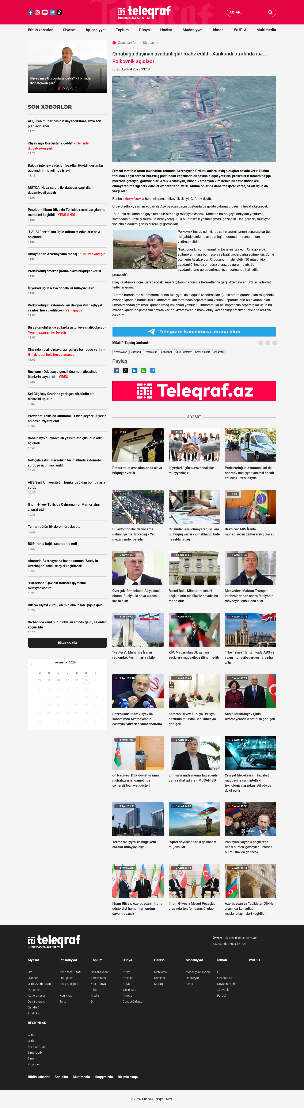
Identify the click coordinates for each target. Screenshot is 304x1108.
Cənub (32, 1035)
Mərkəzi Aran (36, 1046)
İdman (218, 30)
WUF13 (240, 30)
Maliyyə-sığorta (70, 983)
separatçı (218, 351)
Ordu (31, 972)
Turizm (64, 1001)
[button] (59, 89)
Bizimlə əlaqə (128, 1077)
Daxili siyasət (36, 1001)
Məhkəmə (160, 972)
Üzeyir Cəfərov (183, 351)
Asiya (126, 983)
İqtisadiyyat (96, 30)
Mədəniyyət (193, 30)
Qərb (31, 1040)
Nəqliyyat (66, 995)
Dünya (144, 30)
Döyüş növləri (226, 983)
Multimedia (266, 30)
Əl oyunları (224, 989)
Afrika (126, 972)
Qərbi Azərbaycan (39, 983)
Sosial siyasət (100, 972)
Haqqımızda (104, 1077)
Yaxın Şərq (129, 989)
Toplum (122, 30)
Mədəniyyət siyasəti (198, 972)
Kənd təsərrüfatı (70, 972)
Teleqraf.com (132, 199)
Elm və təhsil (99, 978)
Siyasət (69, 30)
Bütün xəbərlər (40, 30)
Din (93, 1001)
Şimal (31, 1058)
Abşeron (33, 1064)
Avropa (127, 995)
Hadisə (166, 30)
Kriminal (159, 978)
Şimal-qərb (35, 1052)
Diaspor (33, 978)
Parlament (35, 989)
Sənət (189, 983)
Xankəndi (166, 351)
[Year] (75, 662)
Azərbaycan (120, 351)
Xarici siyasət (36, 995)
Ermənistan (150, 351)
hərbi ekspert (202, 351)
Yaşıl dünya (98, 983)
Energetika (66, 978)
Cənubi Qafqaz (132, 1001)
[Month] (60, 662)
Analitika (33, 1013)
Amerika (128, 978)
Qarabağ (136, 351)
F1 (219, 972)
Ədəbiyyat (192, 978)
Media (95, 995)
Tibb (94, 989)
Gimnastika (224, 978)
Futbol (221, 995)
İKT (62, 989)
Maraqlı (159, 983)
